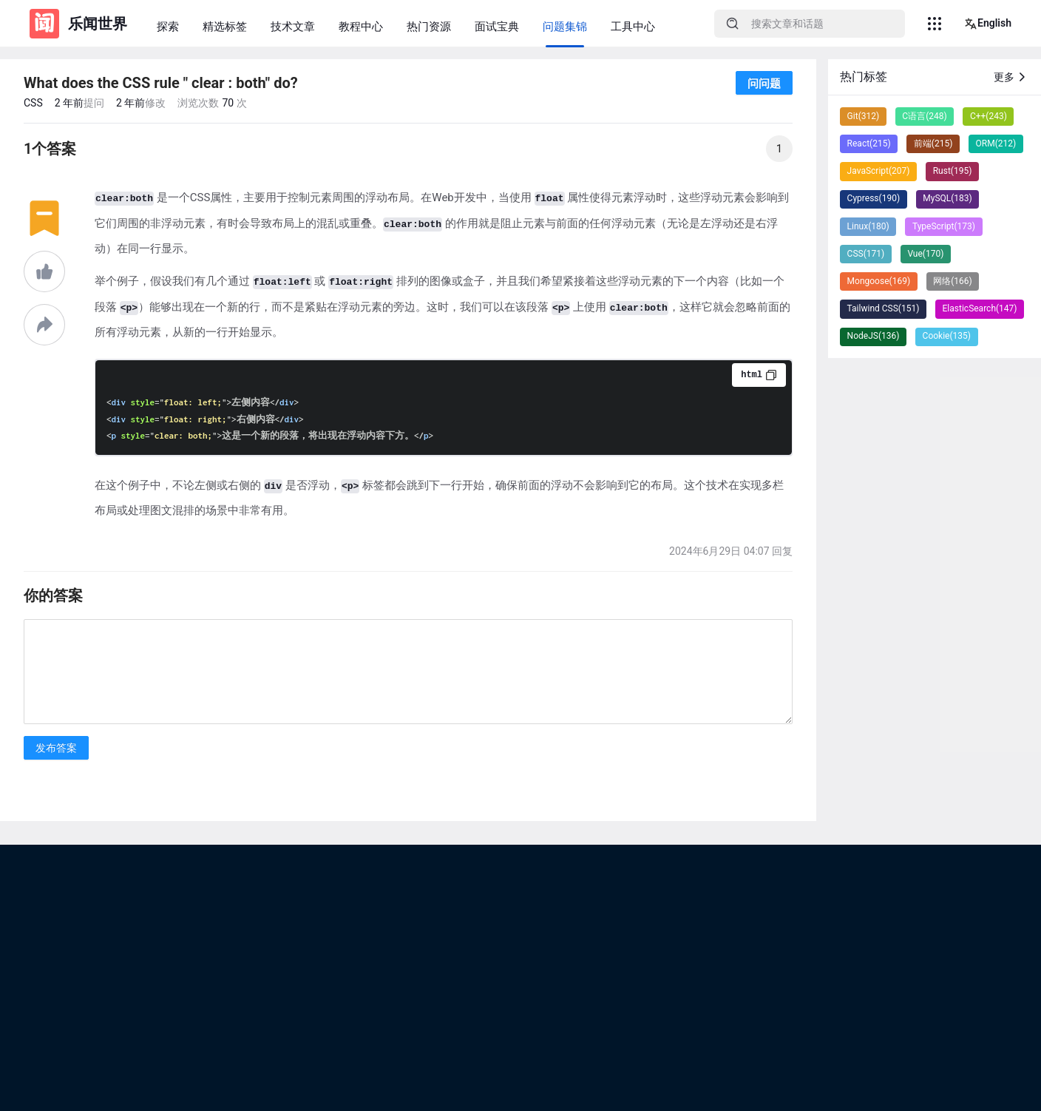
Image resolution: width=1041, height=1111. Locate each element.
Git (863, 116)
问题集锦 (565, 26)
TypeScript (943, 226)
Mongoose (878, 281)
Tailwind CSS (883, 308)
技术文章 (293, 26)
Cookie (947, 336)
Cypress (873, 198)
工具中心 (633, 26)
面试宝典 (497, 26)
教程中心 (361, 26)
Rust (952, 171)
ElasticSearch (980, 308)
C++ (988, 116)
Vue (925, 254)
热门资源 (429, 26)
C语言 (924, 116)
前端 (933, 143)
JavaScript (878, 171)
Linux (868, 226)
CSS (33, 103)
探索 (168, 26)
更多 (1011, 77)
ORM (996, 143)
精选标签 (225, 26)
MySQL (947, 198)
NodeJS (873, 336)
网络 (952, 281)
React (869, 143)
